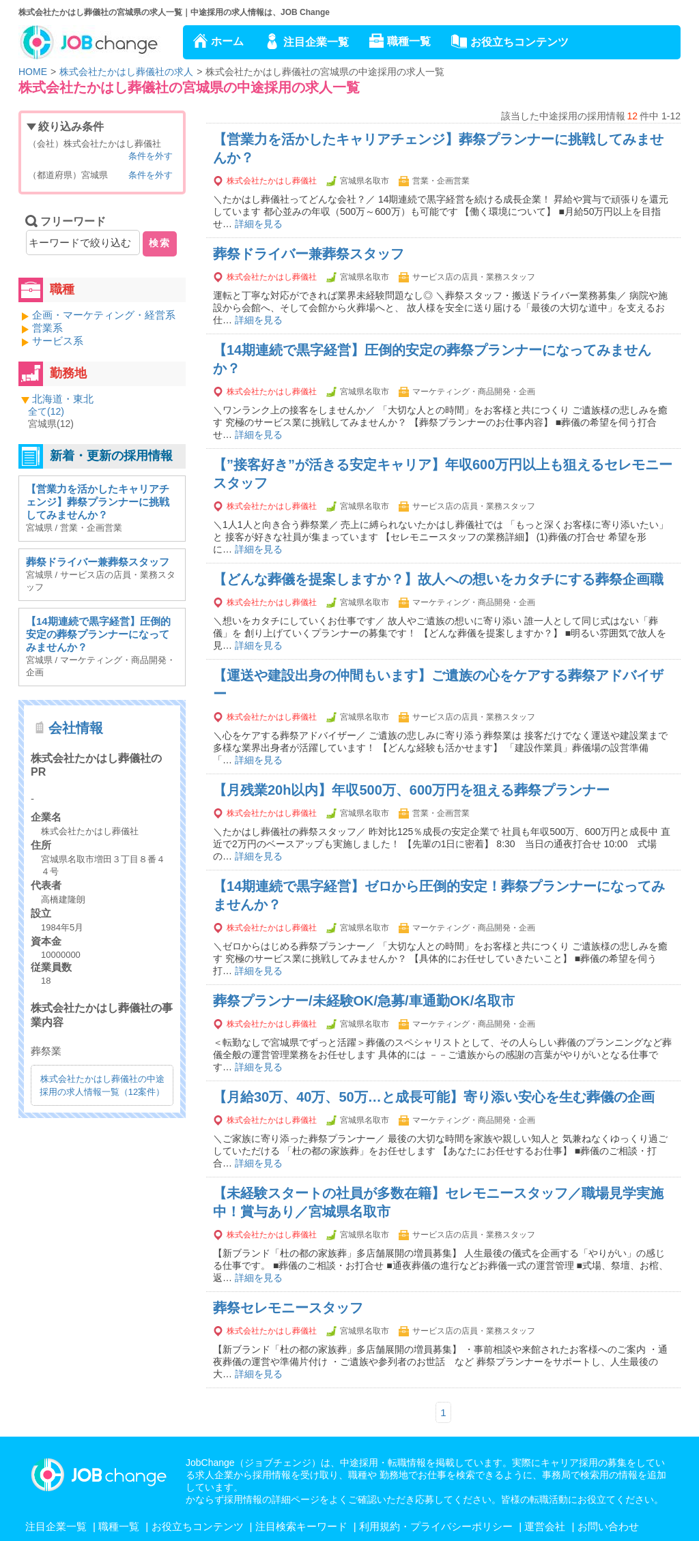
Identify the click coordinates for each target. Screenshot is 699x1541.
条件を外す (150, 156)
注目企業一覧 (316, 42)
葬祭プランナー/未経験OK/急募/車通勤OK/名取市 (364, 1000)
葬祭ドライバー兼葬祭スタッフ (308, 253)
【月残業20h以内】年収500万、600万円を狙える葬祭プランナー (411, 789)
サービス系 (57, 341)
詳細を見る (259, 223)
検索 (160, 242)
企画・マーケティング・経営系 (103, 315)
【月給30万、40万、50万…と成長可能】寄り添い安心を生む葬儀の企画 (434, 1096)
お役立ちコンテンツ (519, 42)
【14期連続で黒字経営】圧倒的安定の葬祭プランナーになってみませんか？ (98, 634)
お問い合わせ (608, 1526)
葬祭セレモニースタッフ (288, 1307)
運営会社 (544, 1526)
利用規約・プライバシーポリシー (436, 1526)
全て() (46, 411)
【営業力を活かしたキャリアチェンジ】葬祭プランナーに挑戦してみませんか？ (97, 501)
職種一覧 (409, 41)
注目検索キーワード (301, 1526)
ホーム (227, 41)
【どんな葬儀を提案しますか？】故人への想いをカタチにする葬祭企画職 (438, 579)
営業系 (47, 328)
